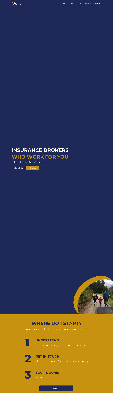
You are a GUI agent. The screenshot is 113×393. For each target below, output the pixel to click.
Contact (97, 4)
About (79, 4)
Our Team (87, 4)
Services (70, 4)
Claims (62, 4)
